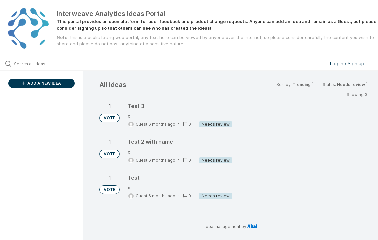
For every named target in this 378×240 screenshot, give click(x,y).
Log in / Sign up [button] (348, 63)
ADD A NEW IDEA (41, 83)
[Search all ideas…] (46, 64)
